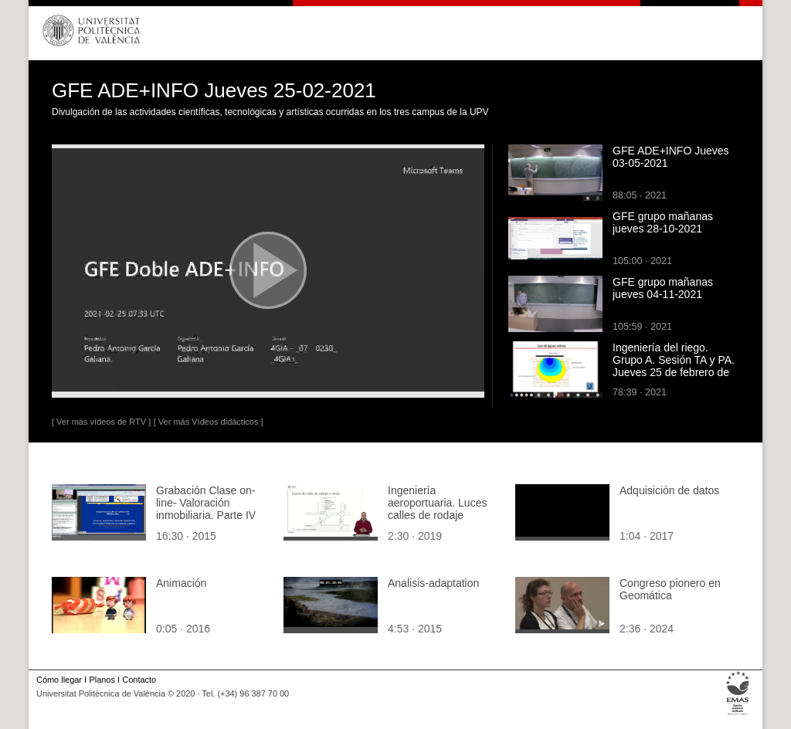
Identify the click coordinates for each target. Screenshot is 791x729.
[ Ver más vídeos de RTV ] (101, 421)
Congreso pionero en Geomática (670, 589)
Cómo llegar (59, 679)
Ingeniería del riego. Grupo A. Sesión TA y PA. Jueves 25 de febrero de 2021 (674, 366)
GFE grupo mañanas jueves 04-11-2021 (663, 288)
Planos (101, 679)
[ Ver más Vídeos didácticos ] (208, 421)
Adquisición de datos (669, 490)
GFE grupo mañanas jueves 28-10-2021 (663, 222)
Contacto (139, 679)
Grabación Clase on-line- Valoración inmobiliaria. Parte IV (206, 502)
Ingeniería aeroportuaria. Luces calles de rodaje (437, 502)
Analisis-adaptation (433, 583)
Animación (181, 583)
